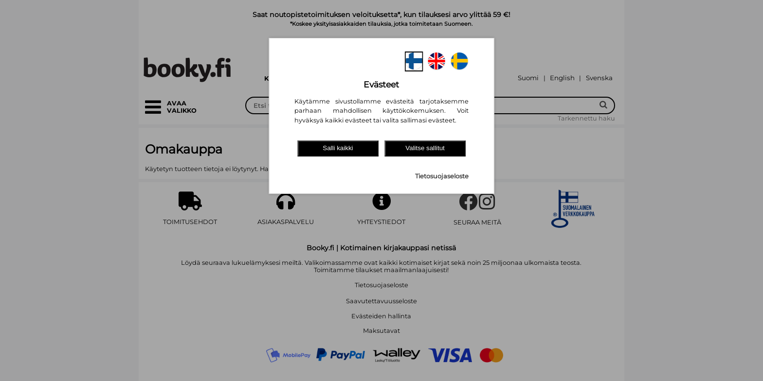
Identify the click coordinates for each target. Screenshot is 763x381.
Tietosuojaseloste (442, 176)
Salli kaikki (338, 148)
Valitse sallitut (425, 148)
